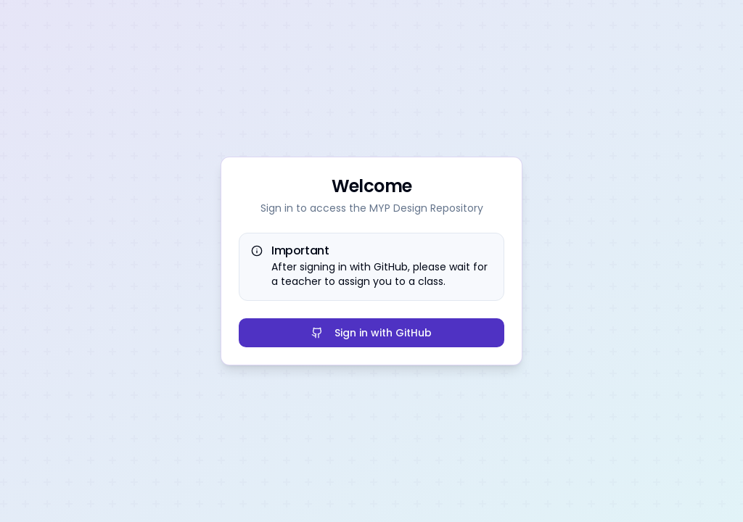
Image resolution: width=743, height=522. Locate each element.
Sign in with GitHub (371, 333)
